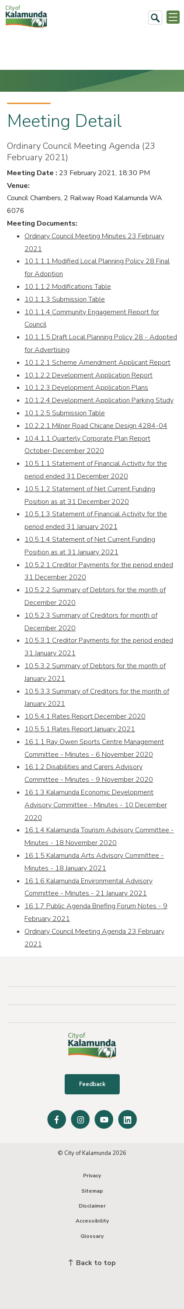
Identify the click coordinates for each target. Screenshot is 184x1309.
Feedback (92, 1084)
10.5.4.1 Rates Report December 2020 (85, 716)
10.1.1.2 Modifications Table (67, 286)
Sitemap (92, 1190)
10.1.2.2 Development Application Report (88, 375)
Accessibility (92, 1220)
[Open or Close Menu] (173, 17)
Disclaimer (92, 1205)
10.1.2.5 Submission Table (64, 413)
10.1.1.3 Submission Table (64, 299)
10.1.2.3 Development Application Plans (86, 387)
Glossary (92, 1236)
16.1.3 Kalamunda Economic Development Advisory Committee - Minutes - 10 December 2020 (95, 805)
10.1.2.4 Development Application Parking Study (99, 400)
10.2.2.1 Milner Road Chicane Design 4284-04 (95, 426)
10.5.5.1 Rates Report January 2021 (79, 729)
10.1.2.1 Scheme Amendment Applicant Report (97, 362)
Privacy (92, 1175)
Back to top (92, 1263)
